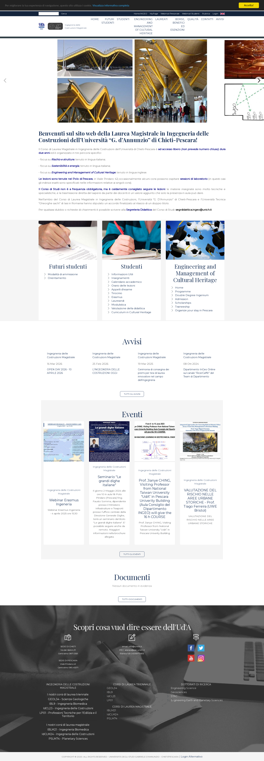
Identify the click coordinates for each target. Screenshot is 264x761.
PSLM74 (112, 718)
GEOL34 (112, 688)
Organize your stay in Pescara (193, 310)
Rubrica (206, 13)
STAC (174, 696)
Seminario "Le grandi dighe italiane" (109, 481)
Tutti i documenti (132, 599)
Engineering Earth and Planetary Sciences (197, 700)
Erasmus (116, 297)
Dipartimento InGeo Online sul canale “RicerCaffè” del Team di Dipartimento (199, 373)
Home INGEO (140, 13)
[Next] (258, 80)
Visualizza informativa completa (111, 5)
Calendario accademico (126, 281)
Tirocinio (116, 293)
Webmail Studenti (191, 13)
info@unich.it (135, 646)
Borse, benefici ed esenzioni (177, 24)
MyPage (154, 13)
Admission (181, 299)
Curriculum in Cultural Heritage (131, 312)
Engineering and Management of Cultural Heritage (143, 26)
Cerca (64, 13)
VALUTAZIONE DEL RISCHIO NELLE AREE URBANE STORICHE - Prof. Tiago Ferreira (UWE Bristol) (200, 500)
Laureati (161, 19)
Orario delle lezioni (123, 285)
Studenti (123, 19)
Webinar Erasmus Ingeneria (64, 502)
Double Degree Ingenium (192, 295)
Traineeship (182, 306)
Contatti (207, 19)
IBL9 (110, 692)
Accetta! (249, 5)
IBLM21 (111, 710)
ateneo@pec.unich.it (135, 650)
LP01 (110, 700)
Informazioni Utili (122, 274)
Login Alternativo (192, 756)
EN (222, 13)
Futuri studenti (108, 21)
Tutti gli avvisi (132, 394)
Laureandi (117, 300)
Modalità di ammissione (63, 274)
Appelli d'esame (121, 289)
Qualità (192, 19)
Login (215, 13)
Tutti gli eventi (132, 554)
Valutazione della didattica (128, 308)
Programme (183, 291)
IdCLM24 (112, 714)
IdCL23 (111, 696)
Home (95, 19)
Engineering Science (183, 688)
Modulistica (118, 304)
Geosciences (179, 692)
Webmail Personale (170, 13)
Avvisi (220, 19)
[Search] (49, 13)
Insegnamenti (120, 278)
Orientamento (57, 278)
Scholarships (183, 302)
